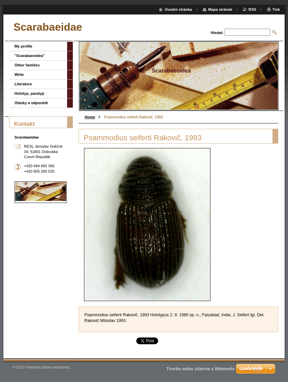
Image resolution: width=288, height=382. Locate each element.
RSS (252, 9)
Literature (23, 84)
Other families (27, 65)
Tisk (276, 9)
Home (90, 117)
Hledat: (217, 33)
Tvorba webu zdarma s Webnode (200, 368)
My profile (23, 46)
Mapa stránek (220, 9)
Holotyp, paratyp (29, 93)
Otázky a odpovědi (31, 103)
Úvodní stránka (178, 9)
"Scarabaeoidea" (30, 56)
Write (19, 74)
